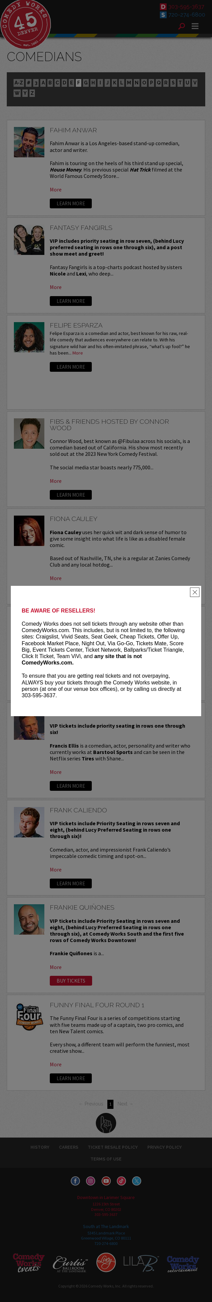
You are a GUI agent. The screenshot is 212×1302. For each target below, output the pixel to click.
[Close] (194, 592)
